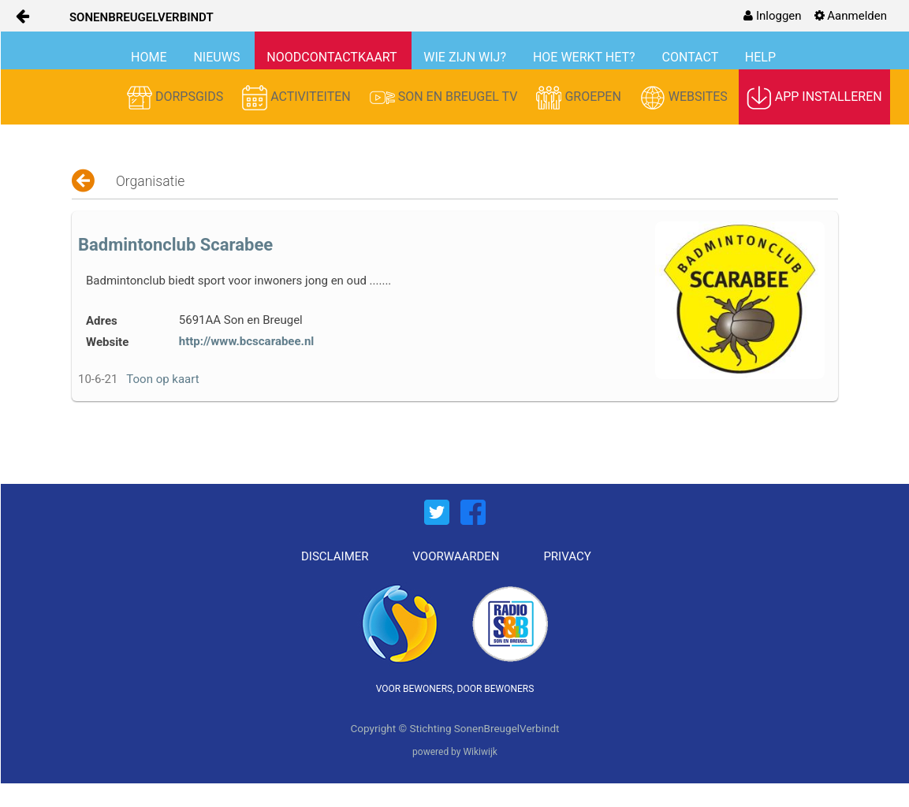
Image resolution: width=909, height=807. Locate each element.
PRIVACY (566, 556)
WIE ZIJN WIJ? (466, 57)
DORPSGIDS (176, 97)
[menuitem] (772, 16)
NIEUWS (218, 57)
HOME (150, 57)
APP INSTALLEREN (814, 97)
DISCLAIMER (335, 556)
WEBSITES (685, 97)
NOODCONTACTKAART (333, 57)
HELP (760, 57)
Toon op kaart (162, 379)
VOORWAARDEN (455, 556)
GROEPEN (580, 97)
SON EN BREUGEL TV (445, 97)
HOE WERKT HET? (586, 57)
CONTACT (691, 57)
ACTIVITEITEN (298, 97)
